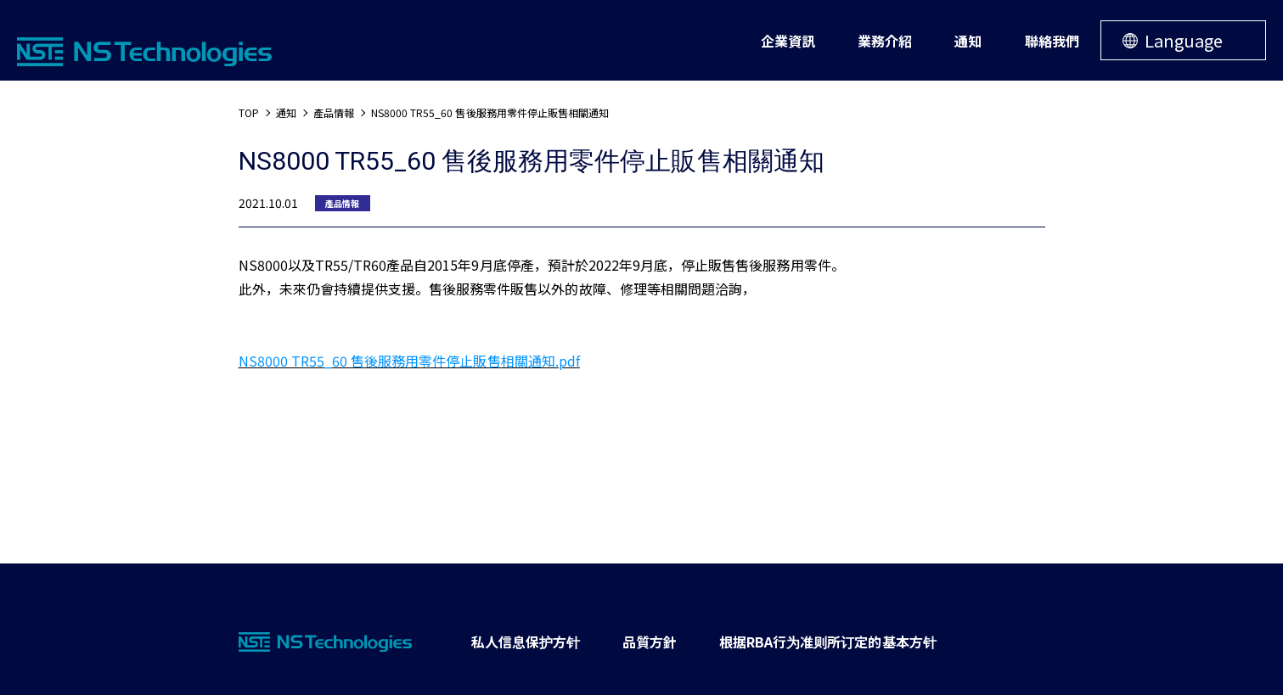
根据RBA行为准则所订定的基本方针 (828, 641)
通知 (286, 112)
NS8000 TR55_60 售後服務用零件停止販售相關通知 (490, 112)
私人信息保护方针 (525, 641)
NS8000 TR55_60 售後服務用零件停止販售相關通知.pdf (409, 360)
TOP (249, 112)
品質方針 (649, 641)
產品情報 (333, 112)
